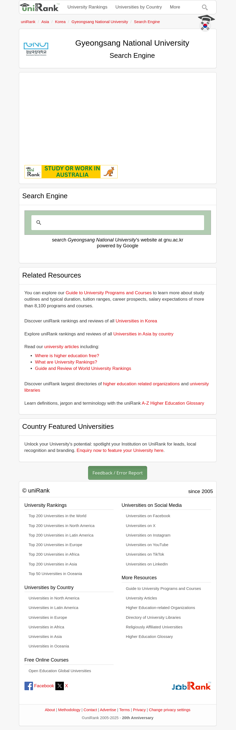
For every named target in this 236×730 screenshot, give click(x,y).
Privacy (139, 710)
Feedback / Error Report (118, 473)
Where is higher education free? (67, 355)
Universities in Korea (136, 320)
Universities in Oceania (49, 646)
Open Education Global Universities (60, 671)
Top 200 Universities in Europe (55, 545)
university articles (61, 346)
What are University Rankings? (66, 362)
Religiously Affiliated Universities (154, 627)
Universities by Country (138, 7)
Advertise (108, 710)
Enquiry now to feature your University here (120, 450)
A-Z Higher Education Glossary (173, 403)
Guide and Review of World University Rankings (83, 368)
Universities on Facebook (148, 516)
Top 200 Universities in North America (62, 526)
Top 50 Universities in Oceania (55, 574)
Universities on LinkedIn (147, 564)
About (50, 710)
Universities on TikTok (145, 554)
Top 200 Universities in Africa (54, 554)
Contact (90, 710)
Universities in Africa (46, 627)
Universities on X (141, 526)
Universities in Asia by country (143, 333)
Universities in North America (54, 598)
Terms (124, 710)
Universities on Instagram (148, 535)
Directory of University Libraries (153, 617)
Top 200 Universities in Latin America (61, 535)
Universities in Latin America (53, 608)
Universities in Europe (48, 617)
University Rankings (87, 7)
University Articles (141, 598)
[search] (117, 222)
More (175, 7)
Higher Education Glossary (149, 636)
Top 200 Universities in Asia (53, 564)
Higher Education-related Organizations (160, 608)
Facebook (39, 685)
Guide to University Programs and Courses (109, 292)
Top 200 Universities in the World (57, 516)
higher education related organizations (141, 383)
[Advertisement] (117, 115)
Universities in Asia (45, 636)
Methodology (69, 710)
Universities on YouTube (147, 545)
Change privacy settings (170, 710)
